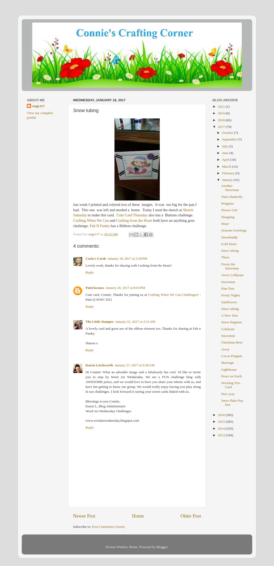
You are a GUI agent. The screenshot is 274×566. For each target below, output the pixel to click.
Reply (90, 272)
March (227, 166)
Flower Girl (229, 210)
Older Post (191, 516)
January (228, 180)
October (228, 133)
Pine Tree (227, 288)
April (226, 159)
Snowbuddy (229, 237)
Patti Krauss (95, 288)
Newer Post (84, 516)
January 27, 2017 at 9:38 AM (134, 365)
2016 (222, 415)
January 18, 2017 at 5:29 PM (127, 258)
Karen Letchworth (99, 365)
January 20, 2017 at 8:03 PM (125, 288)
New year (228, 394)
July (225, 146)
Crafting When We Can (91, 220)
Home (138, 516)
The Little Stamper (100, 322)
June (225, 153)
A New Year (229, 315)
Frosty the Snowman (230, 266)
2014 (222, 428)
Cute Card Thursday (131, 215)
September (230, 139)
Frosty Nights (230, 295)
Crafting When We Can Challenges (172, 295)
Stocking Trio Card (230, 385)
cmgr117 (38, 106)
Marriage (227, 363)
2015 (222, 421)
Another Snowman (230, 188)
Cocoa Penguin (231, 356)
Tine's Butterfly (232, 197)
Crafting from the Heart (134, 220)
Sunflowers (229, 302)
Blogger (161, 547)
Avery (225, 349)
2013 (222, 435)
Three (225, 257)
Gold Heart (229, 244)
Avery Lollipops (232, 275)
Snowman (228, 282)
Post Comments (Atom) (108, 527)
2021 (222, 106)
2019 (222, 113)
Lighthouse (229, 369)
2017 (222, 127)
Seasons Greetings (234, 230)
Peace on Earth (231, 376)
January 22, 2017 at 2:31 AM (135, 322)
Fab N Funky (100, 226)
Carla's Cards (96, 258)
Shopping (228, 217)
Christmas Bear (232, 342)
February (228, 173)
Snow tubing (230, 250)
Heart (225, 224)
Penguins (227, 203)
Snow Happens (231, 322)
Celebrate (228, 329)
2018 (222, 120)
